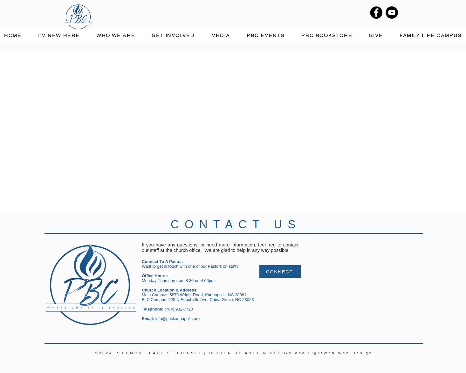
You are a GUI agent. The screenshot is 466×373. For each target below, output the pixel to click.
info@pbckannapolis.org (177, 318)
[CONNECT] (280, 271)
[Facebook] (376, 12)
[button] (115, 35)
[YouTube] (392, 12)
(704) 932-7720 (179, 309)
